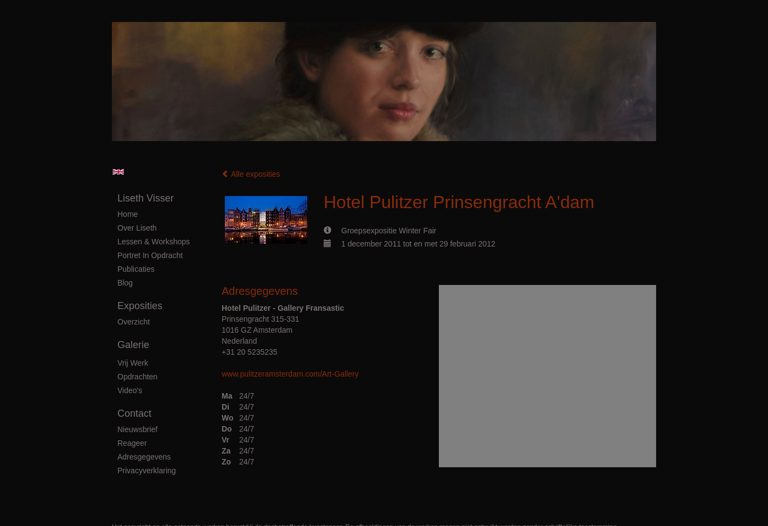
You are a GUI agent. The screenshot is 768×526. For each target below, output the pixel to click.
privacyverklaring (146, 470)
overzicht (133, 321)
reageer (132, 443)
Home (127, 214)
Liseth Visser (145, 198)
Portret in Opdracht (150, 255)
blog (125, 282)
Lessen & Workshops (153, 241)
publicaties (136, 269)
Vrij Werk (132, 363)
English (118, 172)
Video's (129, 390)
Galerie (133, 344)
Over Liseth (137, 227)
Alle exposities (251, 174)
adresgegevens (144, 456)
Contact (134, 413)
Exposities (139, 305)
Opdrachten (137, 376)
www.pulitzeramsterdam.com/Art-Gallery (290, 374)
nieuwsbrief (137, 429)
